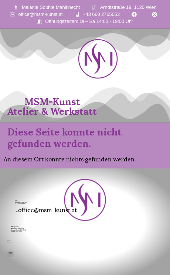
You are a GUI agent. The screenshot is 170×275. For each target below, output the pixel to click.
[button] (10, 254)
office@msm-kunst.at (47, 209)
